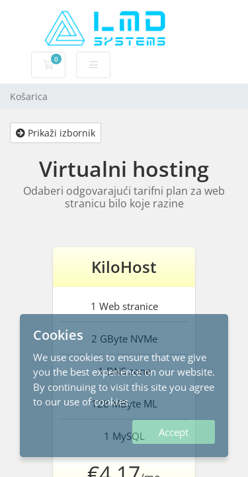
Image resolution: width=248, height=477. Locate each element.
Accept (173, 432)
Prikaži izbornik (55, 133)
